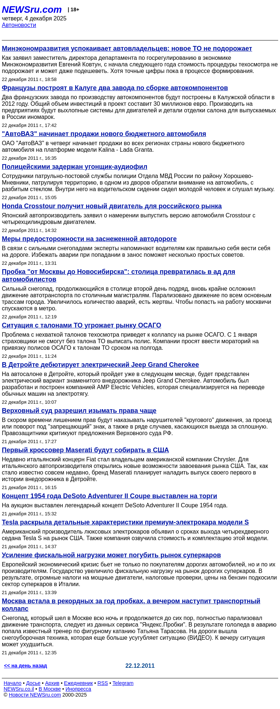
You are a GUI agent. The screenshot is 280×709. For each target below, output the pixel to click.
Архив (52, 683)
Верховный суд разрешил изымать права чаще (79, 410)
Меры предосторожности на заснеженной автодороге (89, 239)
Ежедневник (78, 683)
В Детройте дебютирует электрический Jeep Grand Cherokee (100, 364)
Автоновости (19, 25)
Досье (33, 683)
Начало (13, 683)
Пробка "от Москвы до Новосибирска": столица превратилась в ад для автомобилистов (118, 275)
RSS (102, 683)
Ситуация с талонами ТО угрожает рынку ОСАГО (81, 325)
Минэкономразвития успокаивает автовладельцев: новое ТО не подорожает (127, 48)
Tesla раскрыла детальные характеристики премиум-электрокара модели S (125, 522)
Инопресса (79, 689)
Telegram (123, 683)
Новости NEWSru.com (35, 695)
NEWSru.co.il (19, 689)
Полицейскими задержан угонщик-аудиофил (74, 166)
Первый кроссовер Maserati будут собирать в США (85, 450)
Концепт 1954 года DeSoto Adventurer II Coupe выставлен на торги (109, 496)
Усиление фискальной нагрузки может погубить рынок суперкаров (111, 555)
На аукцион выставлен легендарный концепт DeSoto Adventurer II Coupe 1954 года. (115, 505)
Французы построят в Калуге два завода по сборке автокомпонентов (115, 88)
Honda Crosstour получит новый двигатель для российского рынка (112, 206)
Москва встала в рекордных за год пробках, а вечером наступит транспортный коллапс (131, 604)
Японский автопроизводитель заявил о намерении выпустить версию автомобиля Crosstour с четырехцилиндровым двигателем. (129, 218)
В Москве (50, 689)
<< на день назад (25, 666)
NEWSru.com (32, 9)
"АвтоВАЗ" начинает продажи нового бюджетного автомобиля (104, 133)
